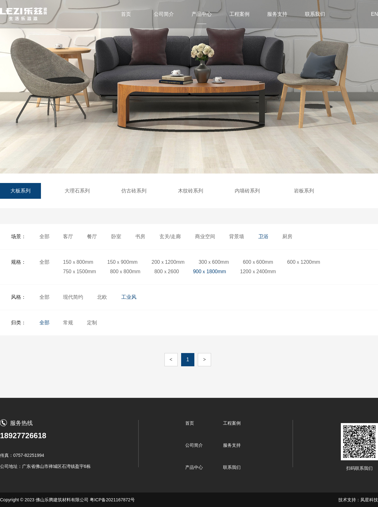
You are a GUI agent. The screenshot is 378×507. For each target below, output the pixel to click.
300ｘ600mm (213, 262)
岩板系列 (304, 190)
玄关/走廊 (170, 236)
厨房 (287, 236)
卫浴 (263, 236)
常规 (68, 322)
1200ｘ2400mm (258, 271)
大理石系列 (77, 190)
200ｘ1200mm (168, 262)
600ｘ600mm (258, 262)
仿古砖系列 (133, 190)
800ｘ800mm (125, 271)
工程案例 (239, 14)
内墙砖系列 (247, 190)
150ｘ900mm (122, 262)
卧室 (116, 236)
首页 (126, 14)
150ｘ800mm (78, 262)
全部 (44, 236)
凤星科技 (369, 499)
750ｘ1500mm (79, 271)
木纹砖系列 (190, 190)
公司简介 (164, 14)
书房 (140, 236)
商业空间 (205, 236)
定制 (92, 322)
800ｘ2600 (166, 271)
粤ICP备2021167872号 (112, 499)
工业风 (128, 297)
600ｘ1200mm (303, 262)
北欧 (102, 297)
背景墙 (236, 236)
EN (374, 14)
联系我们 (315, 14)
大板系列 (20, 190)
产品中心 (202, 14)
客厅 (68, 236)
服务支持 (277, 14)
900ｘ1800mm (209, 271)
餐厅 (92, 236)
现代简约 (73, 297)
